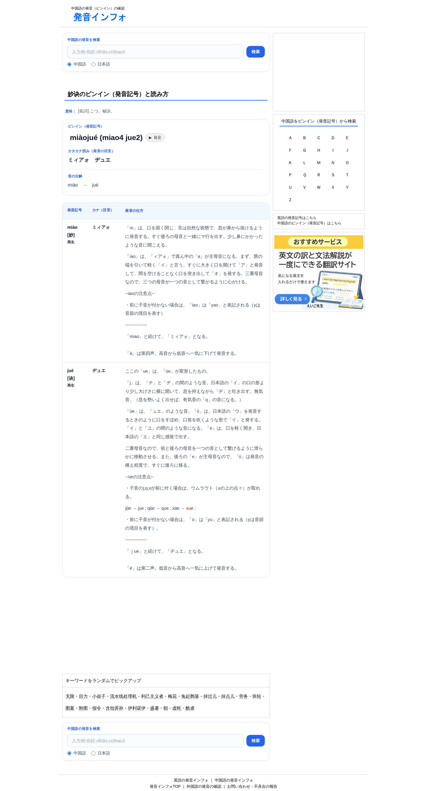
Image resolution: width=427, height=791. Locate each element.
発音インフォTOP (165, 786)
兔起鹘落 (190, 696)
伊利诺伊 (137, 708)
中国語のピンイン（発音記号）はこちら (309, 223)
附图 (83, 708)
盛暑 (154, 708)
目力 (83, 696)
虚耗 (176, 708)
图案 (70, 708)
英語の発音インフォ (191, 780)
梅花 (172, 696)
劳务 (243, 696)
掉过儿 (210, 696)
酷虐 (190, 708)
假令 (96, 708)
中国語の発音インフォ (234, 780)
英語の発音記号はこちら (296, 218)
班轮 (256, 696)
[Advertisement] (250, 13)
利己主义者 (152, 696)
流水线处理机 (123, 696)
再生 (70, 242)
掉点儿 (228, 696)
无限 (70, 696)
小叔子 (99, 696)
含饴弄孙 (114, 708)
